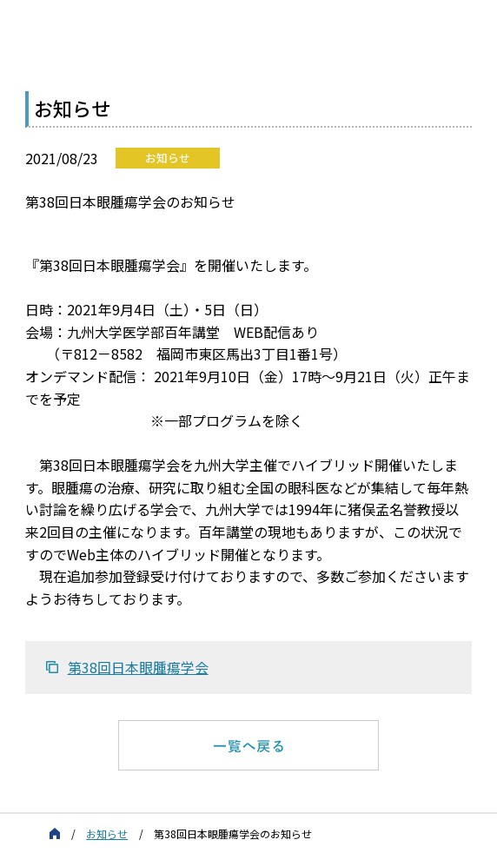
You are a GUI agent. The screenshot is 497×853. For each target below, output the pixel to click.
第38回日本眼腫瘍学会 (138, 667)
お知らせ (107, 833)
